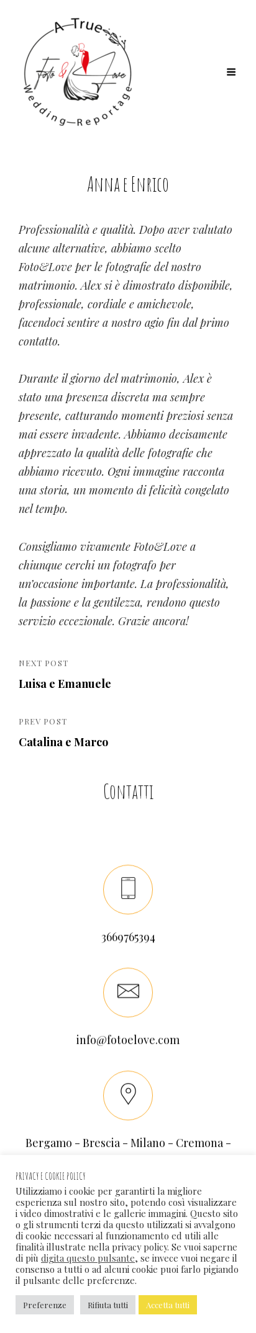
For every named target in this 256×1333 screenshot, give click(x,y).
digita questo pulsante (88, 1258)
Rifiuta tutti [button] (108, 1305)
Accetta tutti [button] (168, 1305)
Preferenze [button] (44, 1305)
